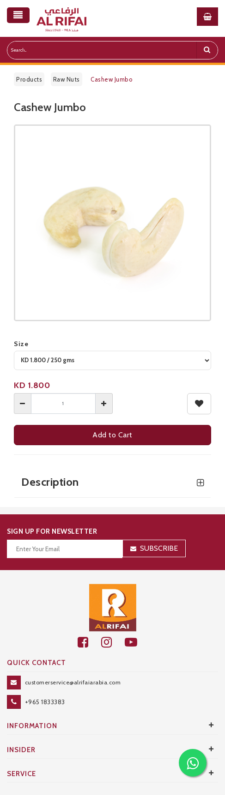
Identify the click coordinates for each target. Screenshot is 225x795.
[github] (113, 642)
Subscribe (159, 548)
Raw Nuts (66, 79)
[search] (207, 50)
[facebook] (89, 642)
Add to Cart (112, 434)
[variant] (112, 360)
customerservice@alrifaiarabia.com (73, 682)
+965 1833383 (45, 702)
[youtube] (136, 642)
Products (29, 79)
